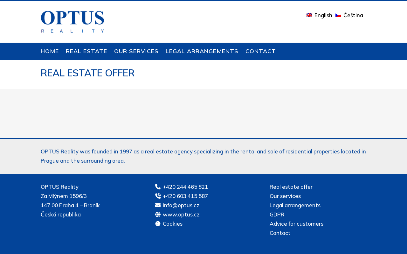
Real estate (86, 52)
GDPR (277, 214)
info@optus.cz (181, 205)
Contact (260, 52)
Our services (136, 52)
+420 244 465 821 (185, 186)
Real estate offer (291, 186)
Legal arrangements (202, 52)
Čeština (353, 15)
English (323, 15)
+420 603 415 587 (185, 196)
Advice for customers (296, 223)
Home (50, 52)
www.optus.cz (181, 214)
